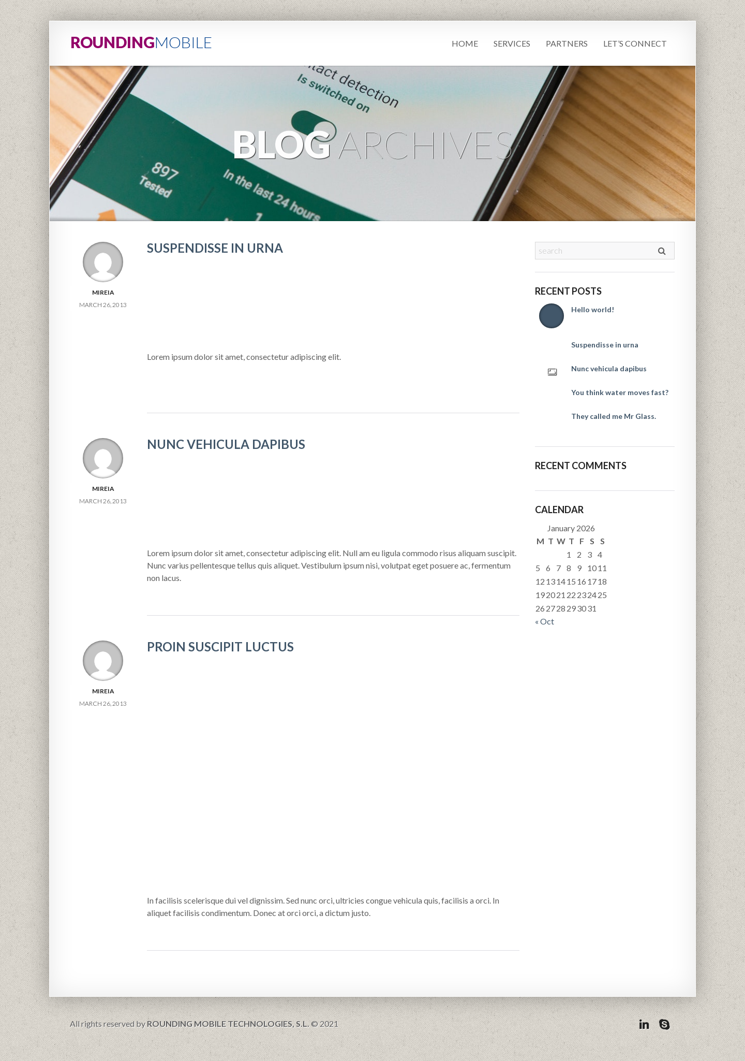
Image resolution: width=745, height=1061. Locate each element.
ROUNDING (141, 42)
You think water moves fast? (619, 392)
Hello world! (592, 309)
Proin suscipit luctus (220, 646)
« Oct (544, 621)
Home (465, 43)
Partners (567, 43)
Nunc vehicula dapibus (226, 444)
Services (512, 43)
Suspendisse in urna (215, 247)
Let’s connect (635, 43)
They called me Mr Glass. (613, 416)
